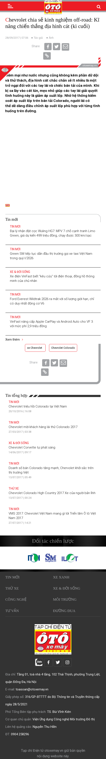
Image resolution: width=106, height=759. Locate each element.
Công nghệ (15, 599)
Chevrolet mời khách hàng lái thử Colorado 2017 (43, 427)
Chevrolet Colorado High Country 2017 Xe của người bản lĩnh (52, 493)
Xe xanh (61, 577)
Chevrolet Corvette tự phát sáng (32, 447)
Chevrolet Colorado (63, 347)
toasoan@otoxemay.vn (32, 689)
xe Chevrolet (34, 347)
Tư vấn (12, 611)
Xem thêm (14, 339)
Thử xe (14, 488)
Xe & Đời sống (20, 272)
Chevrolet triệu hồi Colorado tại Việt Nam (38, 406)
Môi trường (65, 599)
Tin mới (15, 226)
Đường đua (64, 611)
